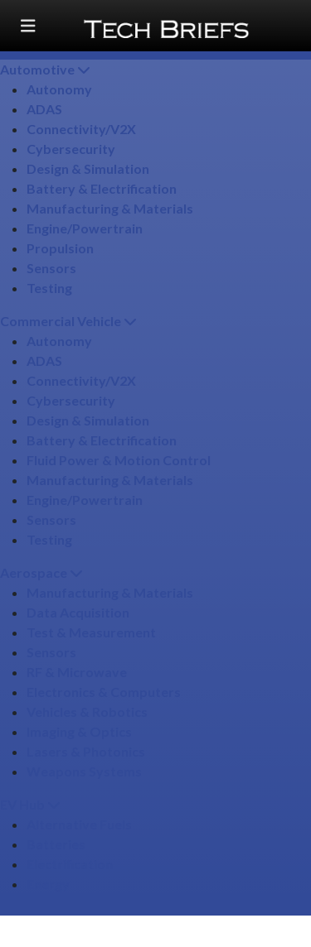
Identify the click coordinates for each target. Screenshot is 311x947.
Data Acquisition (78, 612)
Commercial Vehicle (68, 321)
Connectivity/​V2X (81, 129)
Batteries (56, 844)
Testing (49, 288)
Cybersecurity (71, 148)
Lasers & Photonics (86, 751)
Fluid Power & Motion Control (119, 460)
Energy (48, 884)
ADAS (44, 109)
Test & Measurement (91, 632)
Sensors (51, 268)
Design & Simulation (88, 168)
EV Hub (30, 804)
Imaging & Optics (79, 731)
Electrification (70, 864)
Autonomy (59, 89)
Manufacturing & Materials (110, 208)
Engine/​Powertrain (85, 228)
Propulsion (60, 248)
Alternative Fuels (79, 824)
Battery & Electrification (102, 188)
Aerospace (41, 572)
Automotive (45, 69)
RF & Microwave (77, 672)
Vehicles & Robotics (87, 711)
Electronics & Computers (104, 691)
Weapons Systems (84, 771)
